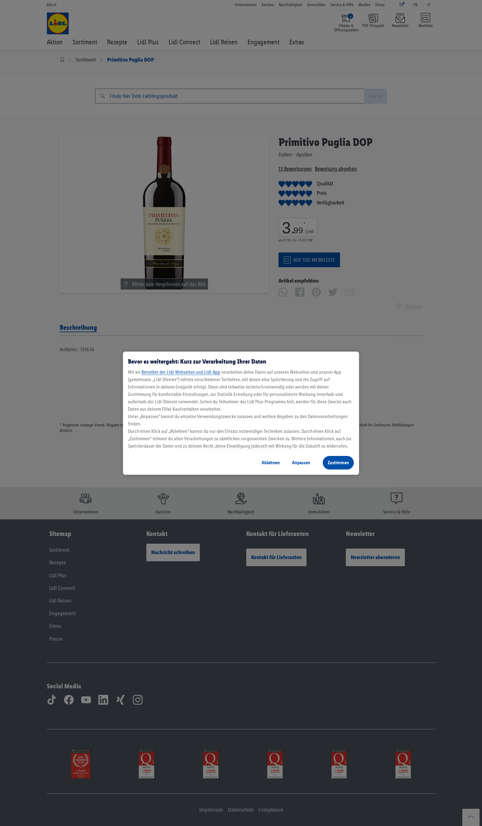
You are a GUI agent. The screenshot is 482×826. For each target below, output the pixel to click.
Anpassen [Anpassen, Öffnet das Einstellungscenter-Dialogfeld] (301, 462)
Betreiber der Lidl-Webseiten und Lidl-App (180, 372)
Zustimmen (338, 462)
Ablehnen (271, 462)
